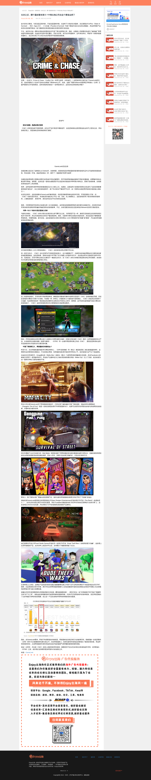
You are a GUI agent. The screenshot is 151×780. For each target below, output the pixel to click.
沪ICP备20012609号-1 (76, 775)
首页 (40, 3)
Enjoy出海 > (31, 10)
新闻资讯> (37, 10)
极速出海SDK (79, 3)
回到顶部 (118, 770)
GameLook (29, 652)
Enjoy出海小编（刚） (119, 42)
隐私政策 (86, 775)
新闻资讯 (91, 3)
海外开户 (49, 3)
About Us (63, 770)
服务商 (58, 3)
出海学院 (68, 3)
